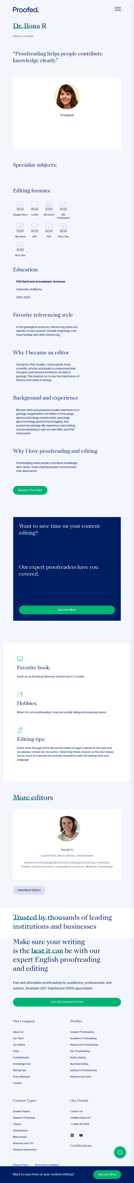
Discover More (107, 1174)
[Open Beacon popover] (120, 1152)
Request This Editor (30, 490)
